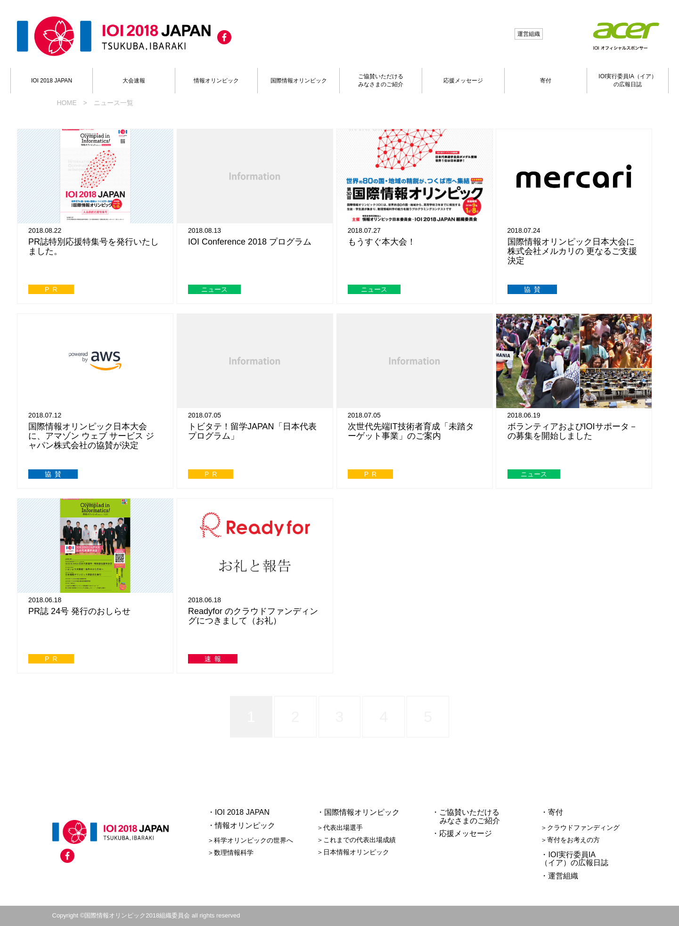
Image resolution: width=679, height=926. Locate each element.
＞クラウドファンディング (580, 827)
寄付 (545, 80)
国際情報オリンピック (298, 80)
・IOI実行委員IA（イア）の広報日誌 (574, 859)
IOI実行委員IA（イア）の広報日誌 (627, 80)
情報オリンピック (216, 80)
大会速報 (134, 80)
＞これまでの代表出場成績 (356, 840)
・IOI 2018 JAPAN (238, 812)
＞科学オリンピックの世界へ (250, 840)
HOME (67, 103)
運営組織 (528, 34)
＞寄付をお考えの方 (570, 840)
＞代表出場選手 (340, 827)
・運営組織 (559, 876)
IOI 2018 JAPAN (51, 80)
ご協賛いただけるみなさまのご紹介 (380, 80)
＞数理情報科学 (230, 852)
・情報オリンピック (241, 825)
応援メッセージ (463, 80)
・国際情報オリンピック (358, 812)
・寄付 (551, 812)
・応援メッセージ (462, 833)
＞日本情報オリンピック (353, 852)
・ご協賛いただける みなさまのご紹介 (466, 816)
